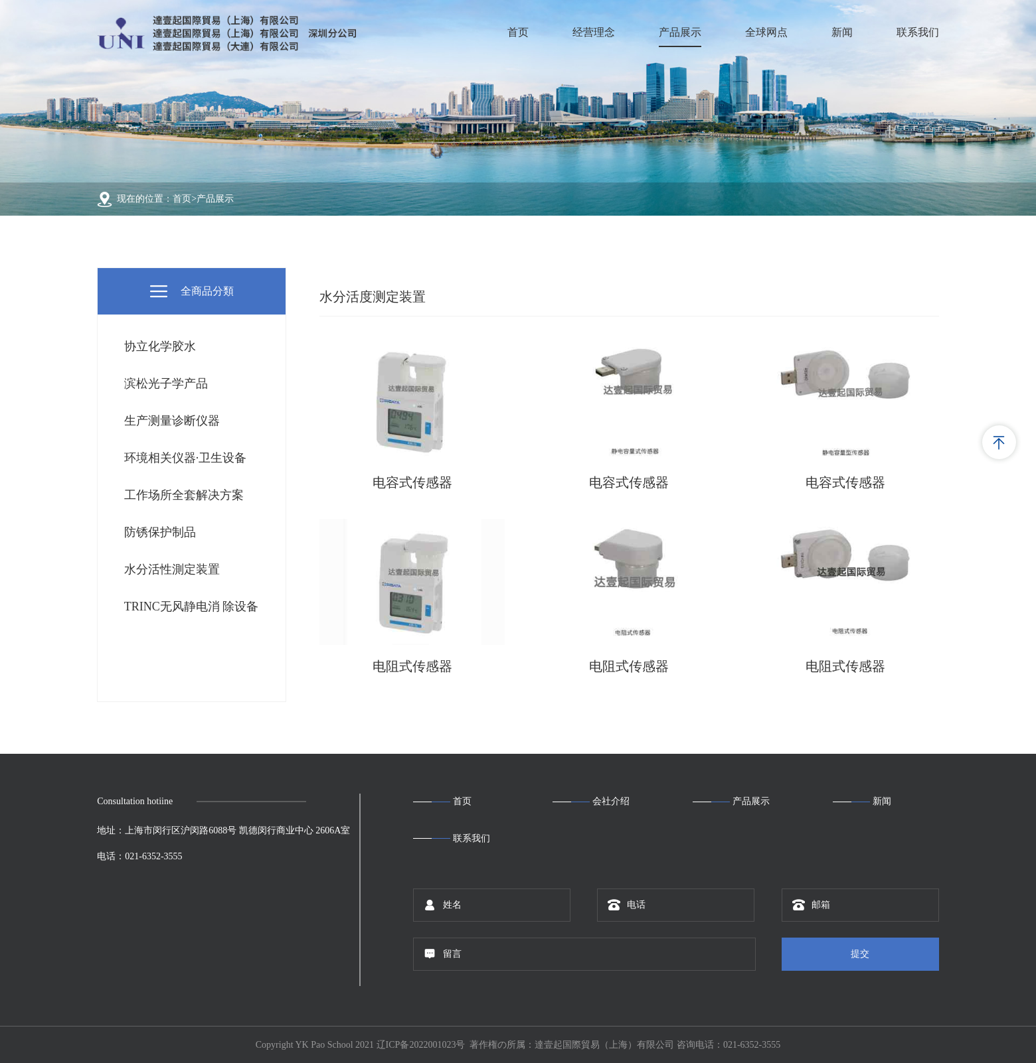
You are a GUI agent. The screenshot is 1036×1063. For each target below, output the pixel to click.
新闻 (842, 32)
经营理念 (593, 32)
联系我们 (918, 32)
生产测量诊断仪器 (172, 420)
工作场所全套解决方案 (184, 495)
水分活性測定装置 (172, 569)
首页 (518, 32)
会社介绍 (611, 801)
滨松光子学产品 (166, 383)
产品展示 (680, 32)
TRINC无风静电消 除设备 (191, 606)
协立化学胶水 (160, 346)
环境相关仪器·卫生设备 (185, 457)
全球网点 (766, 32)
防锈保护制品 (160, 532)
